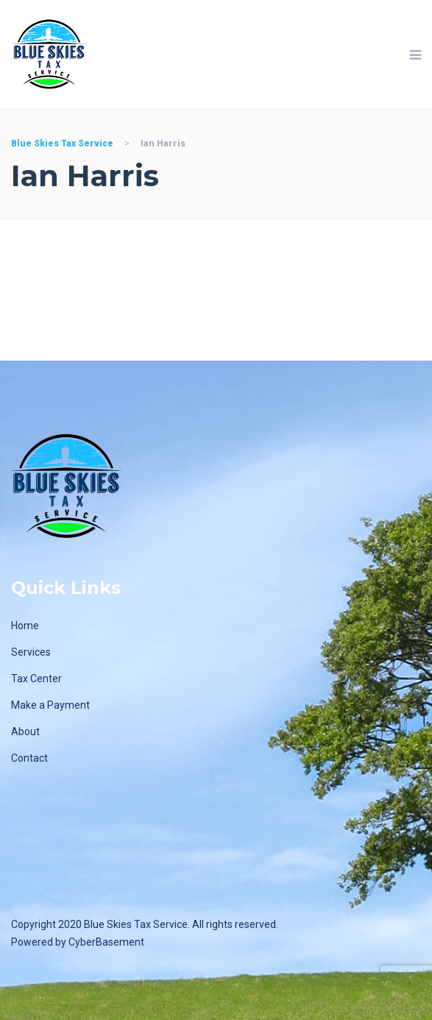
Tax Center (36, 678)
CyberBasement (106, 942)
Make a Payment (50, 705)
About (25, 731)
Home (25, 625)
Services (31, 652)
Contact (29, 758)
